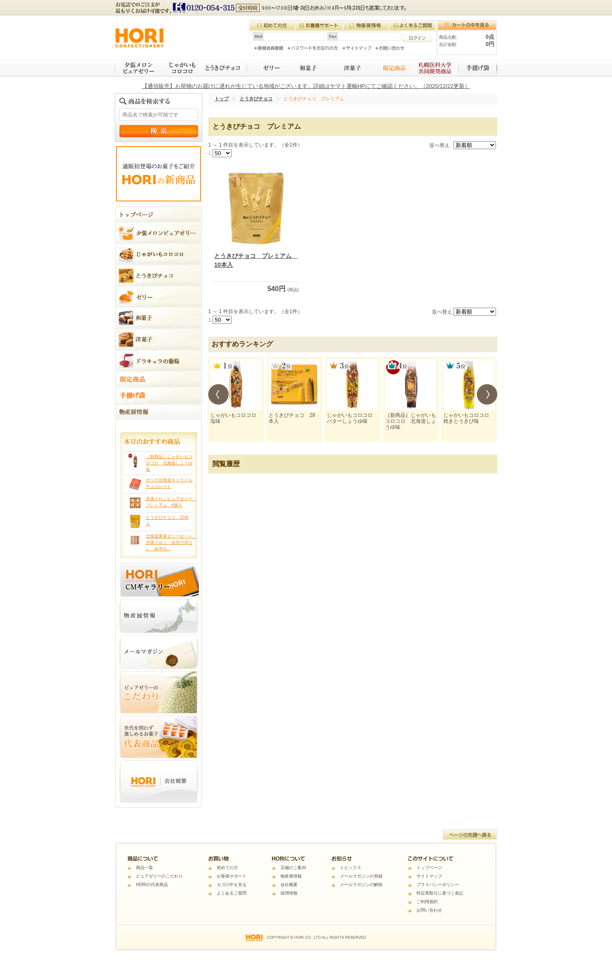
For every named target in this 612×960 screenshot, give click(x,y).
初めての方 (227, 867)
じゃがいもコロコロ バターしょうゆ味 (352, 418)
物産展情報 (291, 876)
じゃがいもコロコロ (179, 67)
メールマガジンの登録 (361, 876)
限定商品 (390, 67)
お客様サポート (231, 876)
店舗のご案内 (293, 867)
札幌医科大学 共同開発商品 (435, 67)
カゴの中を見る (231, 884)
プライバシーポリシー (437, 884)
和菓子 (307, 67)
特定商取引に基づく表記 (439, 893)
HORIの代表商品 (152, 884)
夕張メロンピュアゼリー (137, 67)
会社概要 (289, 884)
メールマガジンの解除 (361, 884)
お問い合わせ (429, 910)
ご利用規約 (427, 901)
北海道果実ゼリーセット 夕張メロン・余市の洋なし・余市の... (171, 542)
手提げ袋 (478, 67)
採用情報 (289, 893)
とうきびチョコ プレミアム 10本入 (256, 260)
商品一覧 (144, 867)
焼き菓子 (349, 67)
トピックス (350, 867)
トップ (222, 98)
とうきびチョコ (223, 67)
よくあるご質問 (231, 893)
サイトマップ (429, 876)
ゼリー (266, 67)
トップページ (429, 867)
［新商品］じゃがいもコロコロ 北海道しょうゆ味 (169, 463)
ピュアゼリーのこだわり (159, 876)
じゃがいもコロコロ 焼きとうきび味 (468, 418)
